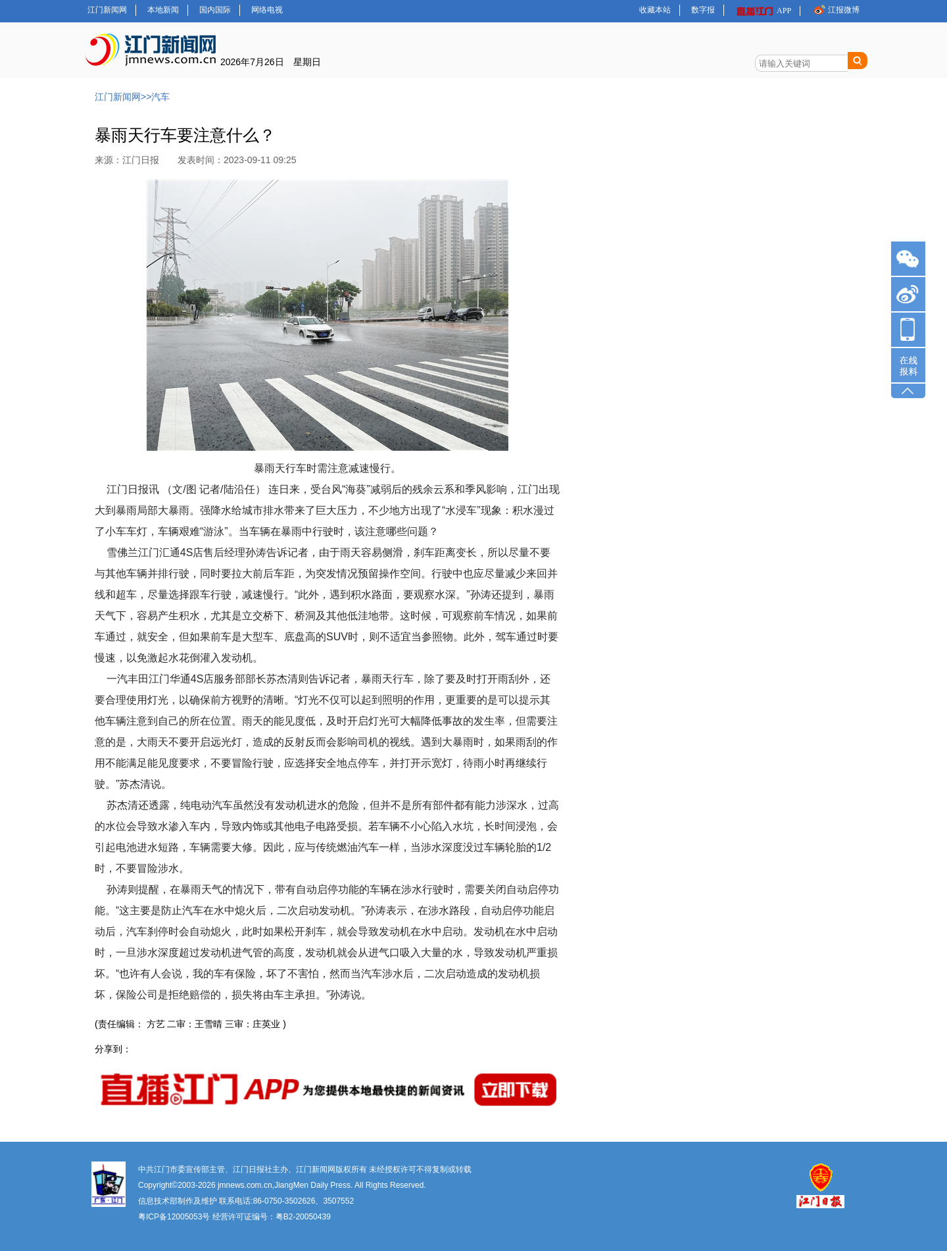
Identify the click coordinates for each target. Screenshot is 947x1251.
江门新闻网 (107, 9)
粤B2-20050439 (303, 1216)
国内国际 (215, 9)
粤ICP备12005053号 (174, 1216)
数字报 (703, 9)
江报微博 (836, 9)
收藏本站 (655, 9)
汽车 (160, 96)
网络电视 (267, 9)
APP (763, 11)
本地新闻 (163, 9)
